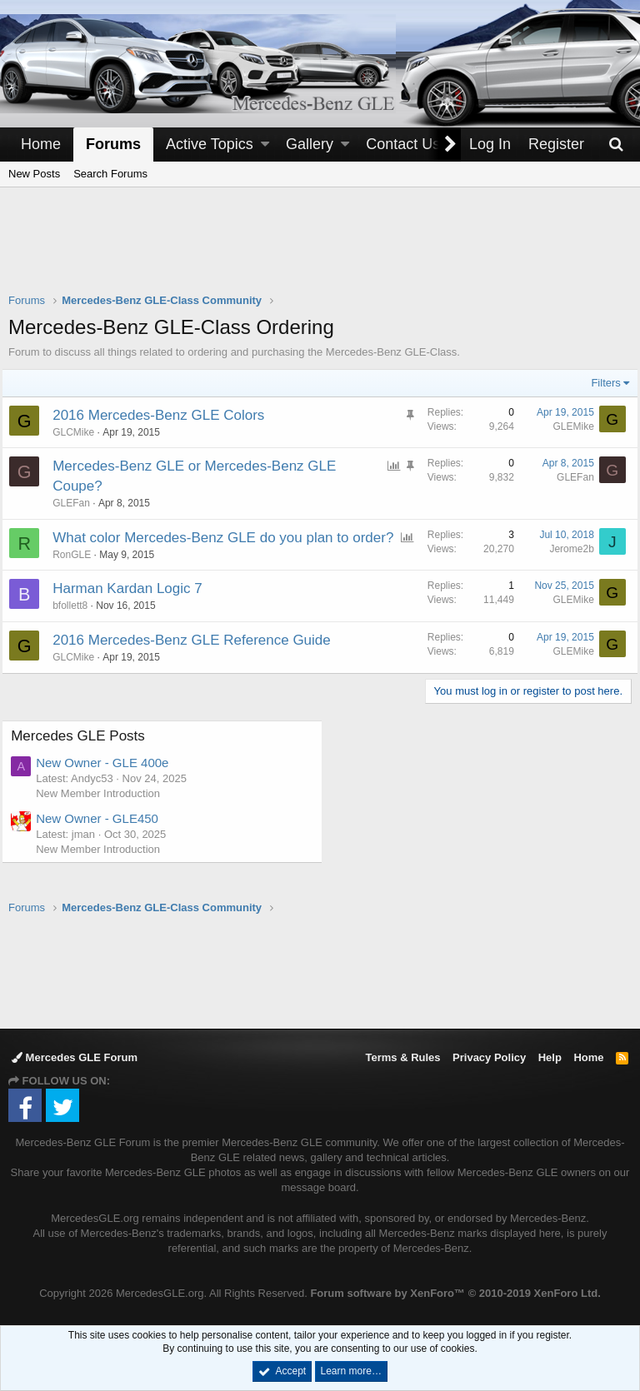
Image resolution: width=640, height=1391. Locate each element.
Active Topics (209, 144)
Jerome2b (565, 549)
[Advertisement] (320, 250)
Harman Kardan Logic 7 (134, 608)
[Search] (616, 144)
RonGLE (78, 574)
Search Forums (110, 173)
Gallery (309, 144)
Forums (113, 144)
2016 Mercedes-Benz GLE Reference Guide (198, 660)
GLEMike (567, 426)
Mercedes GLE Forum (75, 1057)
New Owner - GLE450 (103, 837)
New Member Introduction (104, 813)
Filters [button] (599, 382)
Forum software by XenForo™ (455, 1294)
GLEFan (569, 477)
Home (41, 144)
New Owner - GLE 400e (108, 782)
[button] (265, 144)
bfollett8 (76, 625)
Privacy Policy (489, 1057)
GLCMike (80, 432)
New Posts (34, 173)
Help (550, 1057)
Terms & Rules (402, 1057)
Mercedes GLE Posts (85, 756)
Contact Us (403, 144)
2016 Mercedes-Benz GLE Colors (165, 415)
